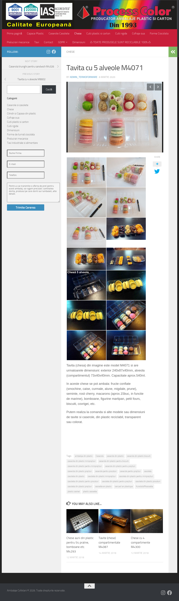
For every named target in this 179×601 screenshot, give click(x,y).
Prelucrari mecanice (18, 42)
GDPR (61, 42)
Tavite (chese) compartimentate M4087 (109, 542)
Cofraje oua (138, 33)
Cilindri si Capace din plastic (21, 113)
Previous (150, 86)
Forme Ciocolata (159, 33)
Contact (48, 42)
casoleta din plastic (76, 476)
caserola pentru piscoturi (106, 471)
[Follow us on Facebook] (54, 52)
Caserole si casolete (17, 105)
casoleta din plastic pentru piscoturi (83, 481)
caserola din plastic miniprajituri (82, 461)
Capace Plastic (35, 33)
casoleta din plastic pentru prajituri (117, 481)
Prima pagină (14, 33)
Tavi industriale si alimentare (22, 142)
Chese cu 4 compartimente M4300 (140, 542)
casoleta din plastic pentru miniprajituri (136, 476)
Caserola (99, 456)
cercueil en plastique (124, 486)
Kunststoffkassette (144, 486)
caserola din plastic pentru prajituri (120, 466)
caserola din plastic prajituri (80, 471)
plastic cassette (90, 491)
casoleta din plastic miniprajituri (102, 476)
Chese (77, 33)
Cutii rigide (121, 33)
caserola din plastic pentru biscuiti (114, 461)
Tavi (36, 42)
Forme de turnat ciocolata (21, 134)
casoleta (147, 471)
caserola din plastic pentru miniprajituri (85, 466)
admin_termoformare (83, 77)
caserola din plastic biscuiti (139, 456)
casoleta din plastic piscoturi (147, 481)
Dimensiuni (78, 42)
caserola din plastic (115, 456)
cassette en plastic (103, 486)
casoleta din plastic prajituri (80, 486)
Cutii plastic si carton (98, 33)
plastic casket (74, 491)
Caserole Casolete (59, 33)
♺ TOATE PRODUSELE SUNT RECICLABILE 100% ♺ (120, 42)
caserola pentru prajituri (130, 471)
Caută (49, 89)
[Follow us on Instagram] (48, 52)
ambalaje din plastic (83, 456)
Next (158, 86)
